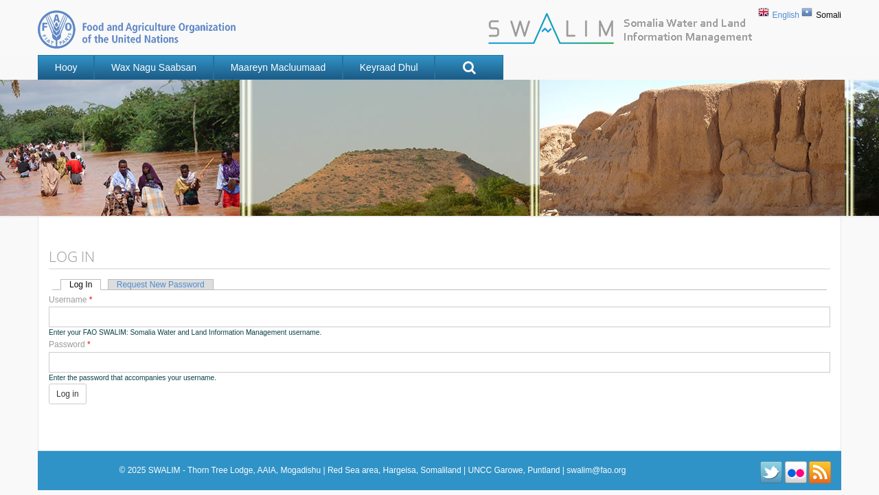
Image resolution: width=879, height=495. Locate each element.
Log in (85, 284)
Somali (828, 15)
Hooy (66, 67)
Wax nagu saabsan (153, 67)
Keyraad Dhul (389, 67)
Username (70, 300)
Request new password (161, 284)
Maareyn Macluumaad (278, 67)
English (786, 15)
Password (70, 345)
